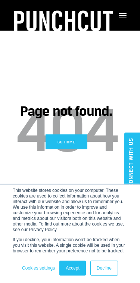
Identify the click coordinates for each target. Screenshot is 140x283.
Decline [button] (104, 268)
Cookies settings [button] (38, 268)
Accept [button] (73, 268)
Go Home (66, 142)
